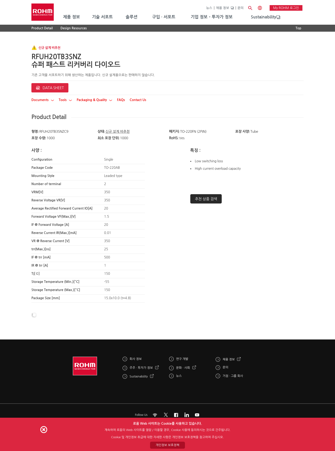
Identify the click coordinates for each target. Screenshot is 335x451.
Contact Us (138, 100)
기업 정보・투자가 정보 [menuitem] (212, 17)
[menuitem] (263, 17)
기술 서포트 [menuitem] (102, 17)
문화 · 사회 (183, 367)
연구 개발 (182, 358)
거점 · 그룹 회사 (233, 375)
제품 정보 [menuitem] (71, 17)
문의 (241, 8)
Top (298, 28)
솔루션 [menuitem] (131, 17)
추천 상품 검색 (206, 199)
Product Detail (42, 28)
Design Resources (73, 28)
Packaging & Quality (94, 99)
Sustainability (263, 17)
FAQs (121, 100)
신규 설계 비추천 (117, 131)
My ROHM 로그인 (286, 8)
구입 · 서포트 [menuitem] (163, 17)
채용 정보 (222, 8)
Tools (65, 99)
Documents (42, 99)
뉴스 (209, 8)
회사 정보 (136, 358)
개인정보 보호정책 (167, 445)
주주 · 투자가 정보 (141, 367)
